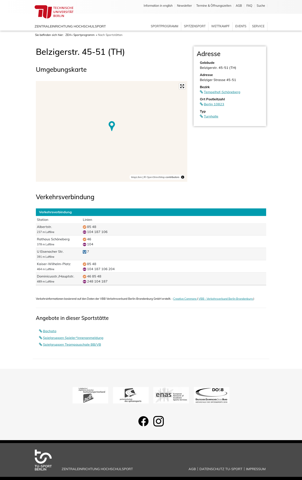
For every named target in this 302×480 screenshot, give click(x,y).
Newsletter (184, 5)
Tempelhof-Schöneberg (222, 92)
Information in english (158, 5)
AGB (239, 5)
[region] (111, 131)
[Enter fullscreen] (182, 86)
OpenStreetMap (156, 177)
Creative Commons (185, 298)
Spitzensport (195, 26)
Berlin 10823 (214, 104)
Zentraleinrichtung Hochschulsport (70, 26)
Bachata (49, 331)
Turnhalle (211, 116)
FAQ (249, 5)
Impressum (256, 469)
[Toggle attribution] (182, 177)
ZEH (68, 35)
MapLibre (136, 177)
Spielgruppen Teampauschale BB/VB (72, 344)
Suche (261, 5)
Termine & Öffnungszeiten (213, 5)
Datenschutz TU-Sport (220, 469)
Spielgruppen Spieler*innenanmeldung (73, 338)
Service (258, 26)
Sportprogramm (164, 26)
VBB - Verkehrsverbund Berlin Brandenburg (226, 298)
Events (240, 26)
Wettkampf (220, 26)
